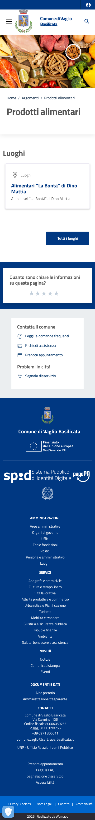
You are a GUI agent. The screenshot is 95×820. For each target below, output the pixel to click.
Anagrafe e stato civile (45, 580)
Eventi (45, 671)
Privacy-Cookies (19, 803)
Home (11, 98)
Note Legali (44, 803)
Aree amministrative (45, 526)
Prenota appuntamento (45, 764)
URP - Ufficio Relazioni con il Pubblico (45, 747)
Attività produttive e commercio (45, 599)
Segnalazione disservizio (45, 776)
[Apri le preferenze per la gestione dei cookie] (8, 812)
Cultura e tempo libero (45, 587)
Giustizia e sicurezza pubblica (45, 624)
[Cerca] (87, 21)
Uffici (45, 538)
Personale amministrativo (45, 557)
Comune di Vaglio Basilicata (56, 21)
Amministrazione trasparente (45, 699)
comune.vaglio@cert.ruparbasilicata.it (45, 739)
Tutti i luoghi (67, 238)
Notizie (45, 659)
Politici (45, 551)
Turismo (45, 611)
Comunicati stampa (45, 665)
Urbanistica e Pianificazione (45, 605)
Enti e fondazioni (45, 545)
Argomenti (30, 98)
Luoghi (14, 153)
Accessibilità (45, 782)
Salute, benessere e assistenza (45, 642)
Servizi (45, 572)
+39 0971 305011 (45, 733)
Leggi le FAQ (45, 770)
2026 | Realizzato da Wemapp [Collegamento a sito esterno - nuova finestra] (47, 817)
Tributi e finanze (45, 630)
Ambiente (45, 636)
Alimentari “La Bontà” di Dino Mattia (44, 188)
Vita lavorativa (45, 593)
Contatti (45, 707)
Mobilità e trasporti (45, 617)
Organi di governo (45, 532)
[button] (88, 5)
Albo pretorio (45, 693)
